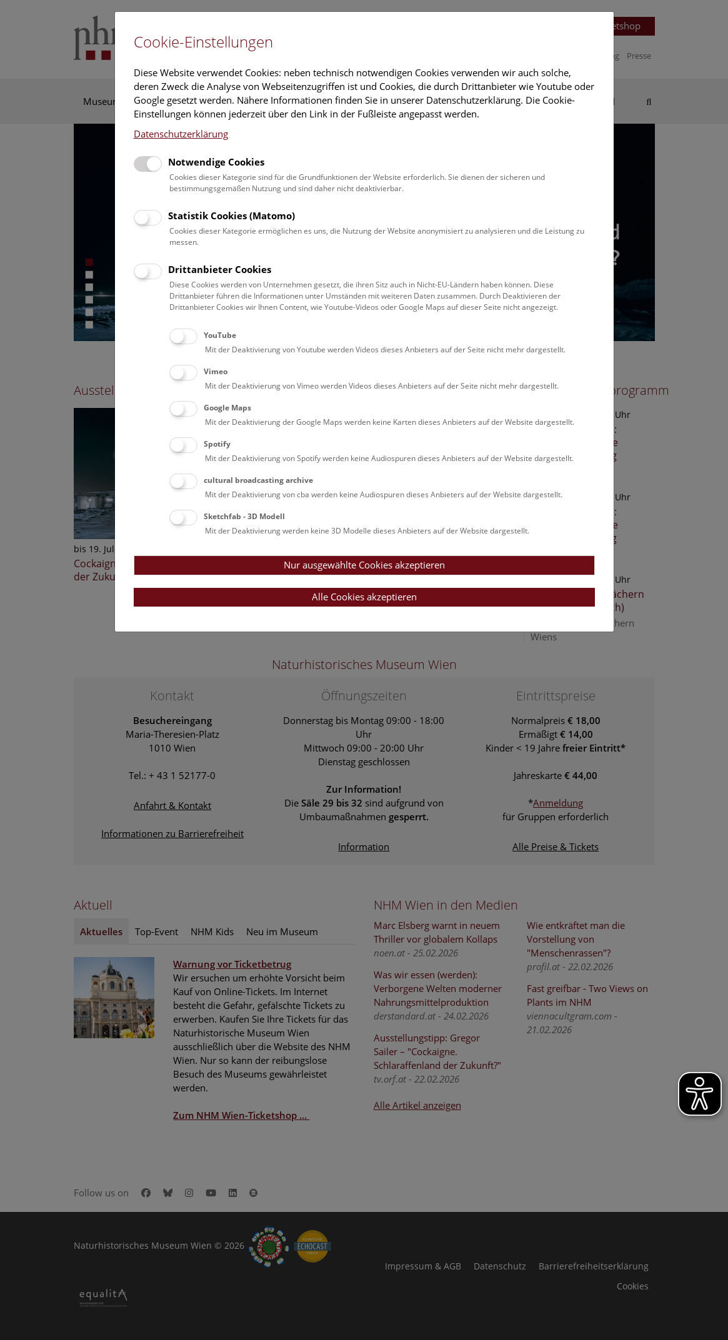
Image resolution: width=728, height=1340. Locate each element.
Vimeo (215, 371)
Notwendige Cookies (216, 162)
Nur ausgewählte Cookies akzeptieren (364, 564)
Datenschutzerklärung (181, 133)
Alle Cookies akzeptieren (364, 596)
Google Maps (227, 407)
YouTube (220, 335)
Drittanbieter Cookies (219, 269)
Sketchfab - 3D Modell (244, 516)
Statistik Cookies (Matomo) (231, 215)
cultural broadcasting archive (258, 480)
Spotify (217, 444)
